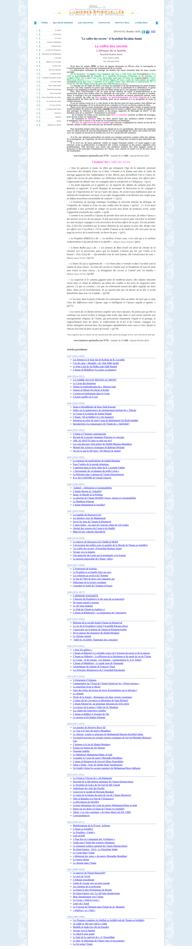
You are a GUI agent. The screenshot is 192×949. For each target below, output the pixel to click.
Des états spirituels (55, 70)
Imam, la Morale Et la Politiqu (88, 494)
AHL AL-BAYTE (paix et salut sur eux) (92, 440)
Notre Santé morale (54, 85)
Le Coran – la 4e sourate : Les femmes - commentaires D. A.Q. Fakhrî (107, 660)
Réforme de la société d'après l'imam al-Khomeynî (97, 622)
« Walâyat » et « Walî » (84, 910)
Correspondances (81, 815)
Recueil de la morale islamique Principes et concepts (98, 437)
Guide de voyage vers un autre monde (91, 883)
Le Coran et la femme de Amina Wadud (92, 413)
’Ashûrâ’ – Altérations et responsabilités (92, 487)
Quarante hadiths (81, 751)
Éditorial (58, 117)
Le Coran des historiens (84, 383)
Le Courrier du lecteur (54, 101)
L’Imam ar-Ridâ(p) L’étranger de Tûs (91, 714)
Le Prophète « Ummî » (84, 832)
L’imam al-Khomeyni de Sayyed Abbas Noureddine (98, 761)
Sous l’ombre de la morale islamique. (91, 464)
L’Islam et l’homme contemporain (89, 434)
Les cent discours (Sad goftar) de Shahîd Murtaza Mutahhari (102, 444)
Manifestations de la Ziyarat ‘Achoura (91, 825)
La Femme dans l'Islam (53, 109)
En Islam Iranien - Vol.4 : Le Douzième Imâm (95, 849)
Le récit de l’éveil (81, 876)
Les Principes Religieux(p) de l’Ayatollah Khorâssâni (99, 670)
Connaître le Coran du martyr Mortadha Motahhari (97, 758)
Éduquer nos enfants (54, 125)
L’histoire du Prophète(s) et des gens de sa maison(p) (99, 599)
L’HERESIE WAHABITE (85, 595)
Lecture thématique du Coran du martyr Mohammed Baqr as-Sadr (105, 805)
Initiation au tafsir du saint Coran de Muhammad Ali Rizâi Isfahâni (105, 420)
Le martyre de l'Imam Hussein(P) (89, 873)
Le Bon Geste (56, 66)
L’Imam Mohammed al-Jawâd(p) (89, 504)
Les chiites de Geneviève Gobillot (89, 710)
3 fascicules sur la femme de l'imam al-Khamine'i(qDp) (100, 629)
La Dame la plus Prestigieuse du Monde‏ (92, 890)
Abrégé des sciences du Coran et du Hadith (94, 528)
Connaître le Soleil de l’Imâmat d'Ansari (92, 585)
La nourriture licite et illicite (86, 686)
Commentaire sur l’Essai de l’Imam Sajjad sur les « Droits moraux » (106, 683)
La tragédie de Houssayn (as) (87, 515)
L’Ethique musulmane (83, 879)
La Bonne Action (55, 74)
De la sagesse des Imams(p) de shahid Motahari (96, 633)
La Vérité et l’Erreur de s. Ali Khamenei (92, 778)
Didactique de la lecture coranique (89, 582)
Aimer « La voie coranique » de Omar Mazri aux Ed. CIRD (102, 812)
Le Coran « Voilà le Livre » (86, 900)
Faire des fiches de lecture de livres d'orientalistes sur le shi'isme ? (105, 690)
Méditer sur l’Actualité (53, 62)
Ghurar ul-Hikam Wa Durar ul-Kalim (91, 390)
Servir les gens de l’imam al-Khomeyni (92, 521)
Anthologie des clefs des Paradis (89, 788)
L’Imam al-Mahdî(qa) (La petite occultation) (94, 370)
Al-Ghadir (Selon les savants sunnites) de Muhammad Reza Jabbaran (106, 768)
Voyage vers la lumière (84, 552)
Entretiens (57, 113)
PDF (153, 31)
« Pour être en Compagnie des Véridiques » (94, 839)
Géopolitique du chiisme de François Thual (94, 666)
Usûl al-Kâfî (79, 835)
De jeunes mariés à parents (86, 602)
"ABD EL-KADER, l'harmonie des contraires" (95, 639)
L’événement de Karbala (85, 568)
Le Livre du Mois (55, 105)
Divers (59, 121)
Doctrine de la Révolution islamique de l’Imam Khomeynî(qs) (103, 781)
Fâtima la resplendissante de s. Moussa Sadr (94, 386)
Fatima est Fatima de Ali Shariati (89, 748)
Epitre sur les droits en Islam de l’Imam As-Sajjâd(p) (99, 809)
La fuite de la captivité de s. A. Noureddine (94, 937)
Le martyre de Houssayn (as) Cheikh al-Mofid (95, 542)
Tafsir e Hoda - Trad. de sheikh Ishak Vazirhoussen (98, 765)
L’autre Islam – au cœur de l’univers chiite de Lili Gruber (101, 525)
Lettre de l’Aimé (81, 903)
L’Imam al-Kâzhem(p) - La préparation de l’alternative (99, 612)
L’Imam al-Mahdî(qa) (54, 42)
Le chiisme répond (82, 636)
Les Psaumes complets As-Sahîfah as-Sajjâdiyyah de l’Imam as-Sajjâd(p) (108, 920)
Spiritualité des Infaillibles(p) (51, 54)
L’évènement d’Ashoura (84, 680)
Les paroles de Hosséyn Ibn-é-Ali (89, 727)
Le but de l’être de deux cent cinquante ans (94, 579)
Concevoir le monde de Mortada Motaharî (93, 792)
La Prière (58, 30)
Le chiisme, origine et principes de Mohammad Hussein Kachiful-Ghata (108, 734)
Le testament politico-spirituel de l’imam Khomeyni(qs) (100, 846)
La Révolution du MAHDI (86, 802)
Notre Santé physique (54, 89)
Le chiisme (78, 693)
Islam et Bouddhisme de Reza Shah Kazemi (94, 407)
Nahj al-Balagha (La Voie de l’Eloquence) (93, 798)
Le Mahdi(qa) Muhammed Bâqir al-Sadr (92, 754)
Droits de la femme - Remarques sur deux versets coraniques (102, 697)
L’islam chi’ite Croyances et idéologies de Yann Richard (100, 700)
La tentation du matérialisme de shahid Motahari (96, 460)
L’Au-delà (57, 58)
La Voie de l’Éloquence (53, 50)
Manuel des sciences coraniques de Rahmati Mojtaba (99, 447)
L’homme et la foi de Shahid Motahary (92, 744)
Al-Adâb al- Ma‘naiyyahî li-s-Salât (90, 923)
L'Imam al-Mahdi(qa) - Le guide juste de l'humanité (98, 663)
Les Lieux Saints (55, 81)
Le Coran (58, 38)
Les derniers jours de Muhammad (89, 518)
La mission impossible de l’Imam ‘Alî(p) (93, 559)
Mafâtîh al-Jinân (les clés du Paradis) (91, 927)
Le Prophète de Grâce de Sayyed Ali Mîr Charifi (96, 785)
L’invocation (57, 34)
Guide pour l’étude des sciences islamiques (94, 842)
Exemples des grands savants (51, 77)
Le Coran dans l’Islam (84, 852)
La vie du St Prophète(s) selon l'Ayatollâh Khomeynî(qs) (100, 626)
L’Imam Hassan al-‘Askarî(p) (87, 491)
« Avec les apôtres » (82, 649)
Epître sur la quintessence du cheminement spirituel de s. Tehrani (104, 410)
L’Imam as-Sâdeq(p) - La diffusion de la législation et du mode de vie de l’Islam (112, 656)
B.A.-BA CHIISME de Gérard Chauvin (92, 477)
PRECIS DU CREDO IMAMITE (89, 532)
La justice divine (81, 859)
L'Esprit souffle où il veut (85, 397)
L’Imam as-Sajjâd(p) (83, 829)
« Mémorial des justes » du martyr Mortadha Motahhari (100, 856)
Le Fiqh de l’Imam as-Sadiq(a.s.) (89, 609)
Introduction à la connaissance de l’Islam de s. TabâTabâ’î (101, 424)
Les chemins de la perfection (87, 886)
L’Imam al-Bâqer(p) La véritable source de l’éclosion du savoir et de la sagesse (111, 653)
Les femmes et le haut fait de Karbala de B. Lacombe (99, 359)
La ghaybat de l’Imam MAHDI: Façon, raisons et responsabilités (104, 498)
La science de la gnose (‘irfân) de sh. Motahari (95, 707)
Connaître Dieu (56, 46)
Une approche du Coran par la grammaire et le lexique (99, 555)
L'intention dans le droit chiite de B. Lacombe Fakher (99, 467)
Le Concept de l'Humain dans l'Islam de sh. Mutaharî (99, 907)
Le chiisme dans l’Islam (84, 863)
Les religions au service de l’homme (90, 575)
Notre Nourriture (55, 93)
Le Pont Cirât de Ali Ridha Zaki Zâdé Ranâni (95, 366)
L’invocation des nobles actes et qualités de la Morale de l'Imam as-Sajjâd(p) (110, 545)
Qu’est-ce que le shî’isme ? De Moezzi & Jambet (97, 451)
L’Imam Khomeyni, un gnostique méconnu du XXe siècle (101, 703)
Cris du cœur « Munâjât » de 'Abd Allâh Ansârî (96, 363)
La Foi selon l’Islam (83, 944)
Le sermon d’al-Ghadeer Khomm (89, 717)
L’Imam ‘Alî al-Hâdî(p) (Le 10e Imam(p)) (93, 417)
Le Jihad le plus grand (83, 934)
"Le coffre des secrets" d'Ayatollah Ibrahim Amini (97, 548)
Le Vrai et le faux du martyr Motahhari (92, 731)
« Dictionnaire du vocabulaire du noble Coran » (96, 471)
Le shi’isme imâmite (83, 606)
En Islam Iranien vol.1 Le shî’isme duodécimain (96, 893)
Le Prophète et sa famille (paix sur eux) (92, 572)
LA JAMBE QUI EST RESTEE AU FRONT (95, 380)
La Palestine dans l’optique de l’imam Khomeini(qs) (98, 474)
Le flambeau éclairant (83, 501)
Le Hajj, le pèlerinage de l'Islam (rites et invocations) (99, 940)
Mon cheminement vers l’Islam (88, 896)
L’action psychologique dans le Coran (91, 393)
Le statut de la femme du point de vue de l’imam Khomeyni (102, 795)
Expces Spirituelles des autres (51, 97)
